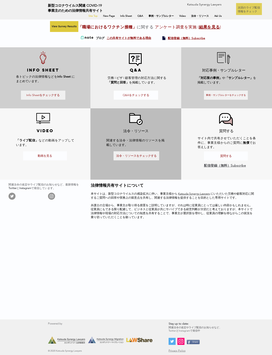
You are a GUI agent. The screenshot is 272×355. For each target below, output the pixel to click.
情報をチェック (247, 11)
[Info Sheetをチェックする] (43, 95)
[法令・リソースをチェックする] (136, 155)
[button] (186, 38)
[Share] (193, 342)
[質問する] (226, 156)
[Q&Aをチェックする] (136, 95)
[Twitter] (12, 196)
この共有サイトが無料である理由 (129, 38)
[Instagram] (51, 196)
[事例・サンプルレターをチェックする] (226, 95)
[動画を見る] (45, 155)
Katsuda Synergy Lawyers (194, 193)
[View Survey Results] (64, 26)
